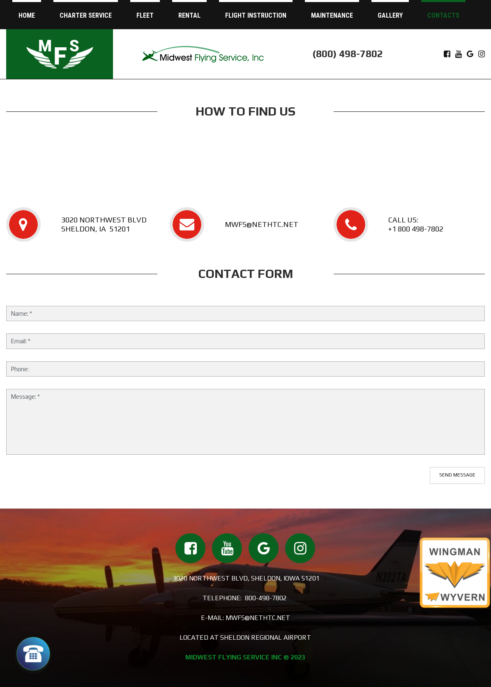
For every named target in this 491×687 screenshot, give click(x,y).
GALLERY (390, 15)
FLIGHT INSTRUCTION (255, 15)
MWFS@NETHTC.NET (261, 224)
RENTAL (189, 15)
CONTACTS (443, 15)
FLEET (145, 15)
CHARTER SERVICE (86, 15)
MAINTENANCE (332, 15)
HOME (26, 15)
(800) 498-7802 (347, 53)
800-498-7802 (265, 598)
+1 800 (400, 228)
